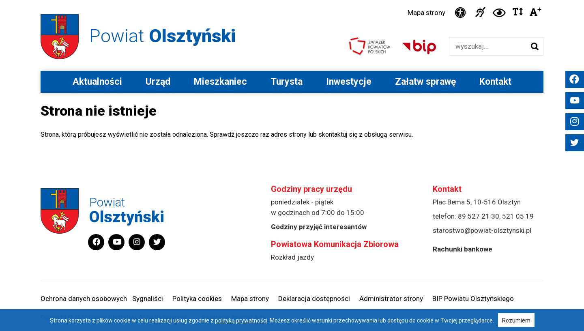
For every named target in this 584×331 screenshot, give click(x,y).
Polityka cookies (197, 298)
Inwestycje (348, 81)
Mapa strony (426, 13)
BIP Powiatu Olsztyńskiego (473, 298)
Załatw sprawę (425, 81)
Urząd (158, 81)
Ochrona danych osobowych (84, 298)
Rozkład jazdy (292, 257)
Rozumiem (516, 320)
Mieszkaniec (220, 81)
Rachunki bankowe (462, 249)
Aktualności (97, 81)
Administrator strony (391, 298)
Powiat (162, 36)
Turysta (287, 81)
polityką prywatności (241, 320)
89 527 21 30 (478, 216)
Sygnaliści (147, 298)
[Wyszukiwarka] (487, 46)
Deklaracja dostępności (314, 298)
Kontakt (495, 81)
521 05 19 (518, 216)
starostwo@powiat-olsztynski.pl (482, 230)
